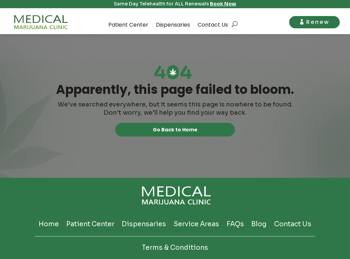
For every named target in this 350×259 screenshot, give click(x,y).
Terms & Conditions (175, 248)
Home (49, 224)
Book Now (223, 4)
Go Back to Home (175, 129)
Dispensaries (173, 25)
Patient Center (128, 25)
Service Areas (196, 224)
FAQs (235, 224)
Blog (259, 224)
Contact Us (213, 25)
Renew (317, 22)
